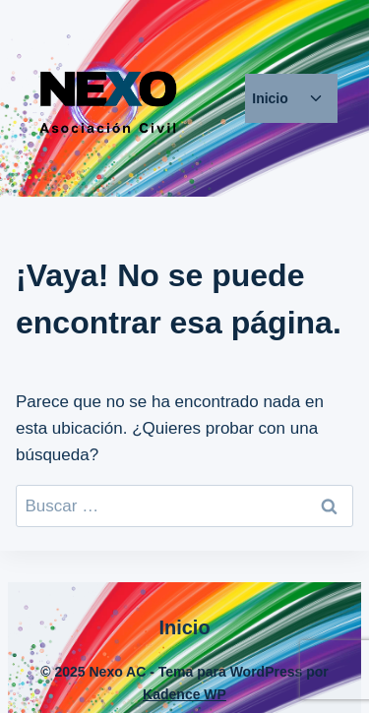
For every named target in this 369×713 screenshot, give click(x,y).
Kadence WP (184, 694)
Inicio (270, 98)
